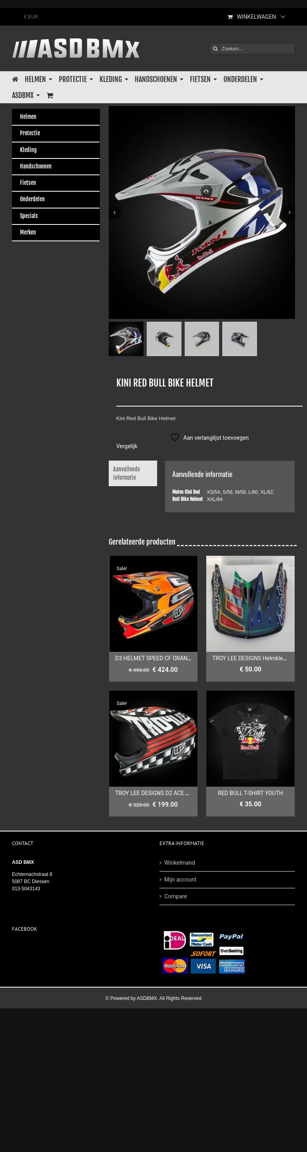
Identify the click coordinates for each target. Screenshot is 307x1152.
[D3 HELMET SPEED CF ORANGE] (153, 604)
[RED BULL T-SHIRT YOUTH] (250, 739)
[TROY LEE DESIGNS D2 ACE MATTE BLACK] (153, 739)
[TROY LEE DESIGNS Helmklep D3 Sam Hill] (250, 604)
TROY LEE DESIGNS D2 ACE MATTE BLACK (168, 793)
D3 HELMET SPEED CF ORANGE (155, 658)
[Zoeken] (215, 48)
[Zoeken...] (252, 48)
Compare (175, 896)
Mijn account (180, 879)
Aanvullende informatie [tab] (126, 473)
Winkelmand (179, 862)
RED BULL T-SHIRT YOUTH (250, 793)
